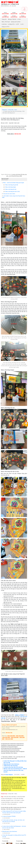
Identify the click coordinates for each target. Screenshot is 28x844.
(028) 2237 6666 (9, 739)
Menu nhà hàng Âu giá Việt (10, 185)
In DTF (17, 24)
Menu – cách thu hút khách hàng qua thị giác (13, 182)
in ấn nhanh (17, 800)
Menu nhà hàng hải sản (9, 189)
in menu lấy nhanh (20, 796)
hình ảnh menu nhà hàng (10, 796)
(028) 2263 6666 (6, 737)
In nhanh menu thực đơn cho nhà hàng (13, 767)
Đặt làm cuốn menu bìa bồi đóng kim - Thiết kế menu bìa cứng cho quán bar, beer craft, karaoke (15, 770)
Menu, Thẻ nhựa (5, 21)
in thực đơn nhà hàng (18, 798)
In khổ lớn (4, 24)
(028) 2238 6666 (11, 735)
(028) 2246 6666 (14, 737)
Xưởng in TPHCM (19, 715)
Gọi (26, 424)
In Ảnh (18, 19)
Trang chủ (4, 19)
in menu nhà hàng (5, 802)
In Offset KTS (11, 24)
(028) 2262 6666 (20, 735)
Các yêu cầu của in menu (8, 194)
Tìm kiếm (24, 9)
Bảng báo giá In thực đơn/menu (11, 764)
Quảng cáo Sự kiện (15, 21)
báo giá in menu (10, 800)
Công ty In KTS (5, 26)
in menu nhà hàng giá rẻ (6, 798)
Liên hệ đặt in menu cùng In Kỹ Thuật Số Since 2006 (13, 196)
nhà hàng (3, 800)
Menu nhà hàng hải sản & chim (11, 191)
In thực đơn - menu (12, 109)
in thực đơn (3, 804)
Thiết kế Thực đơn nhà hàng (11, 765)
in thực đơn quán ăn (12, 804)
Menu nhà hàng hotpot (9, 187)
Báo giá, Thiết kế (12, 19)
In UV (22, 24)
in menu (22, 800)
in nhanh (21, 802)
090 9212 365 (17, 133)
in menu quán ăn (14, 802)
